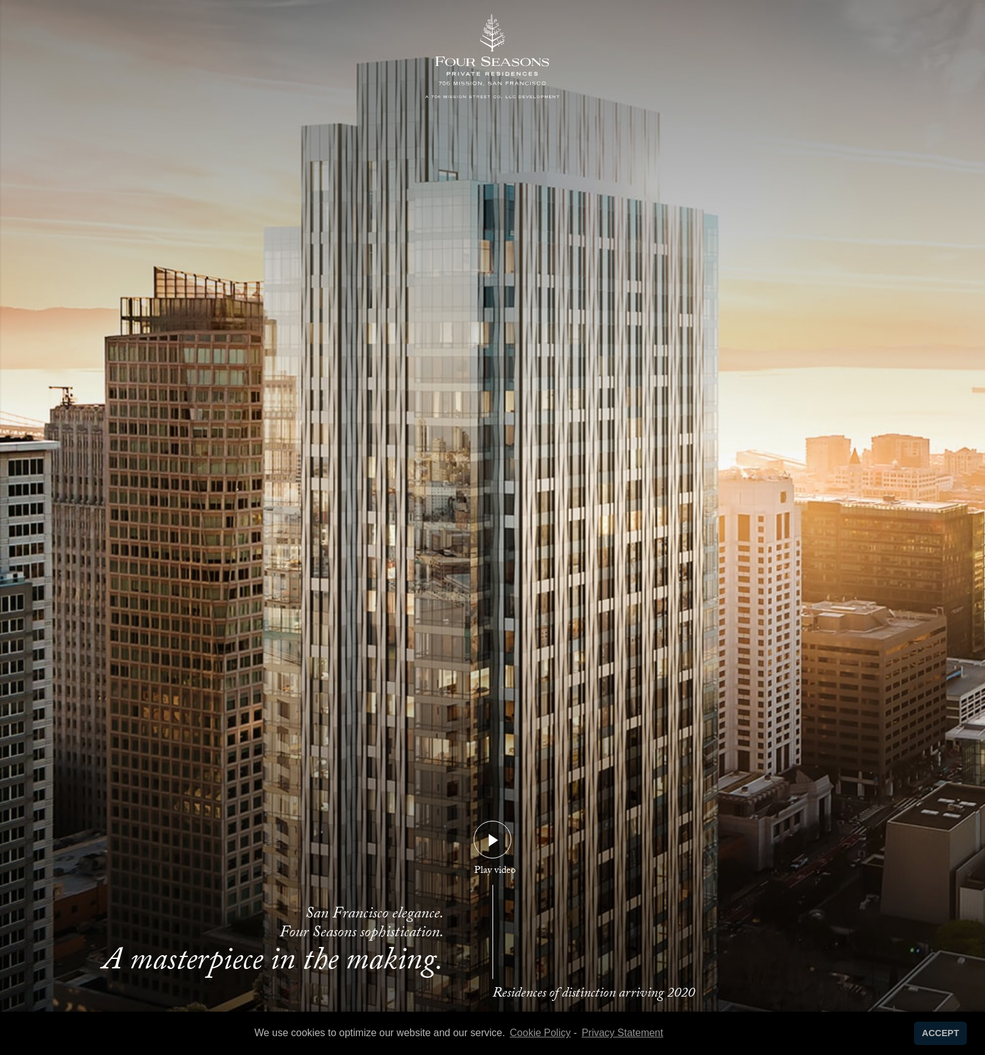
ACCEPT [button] (940, 1033)
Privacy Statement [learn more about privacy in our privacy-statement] (622, 1032)
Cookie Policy (540, 1032)
